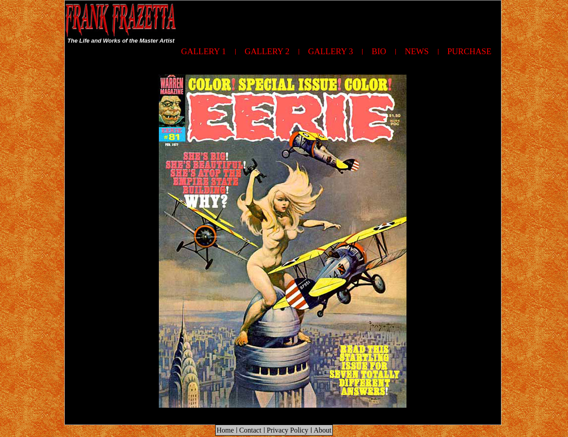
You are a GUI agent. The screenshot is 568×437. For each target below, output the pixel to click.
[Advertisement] (339, 20)
